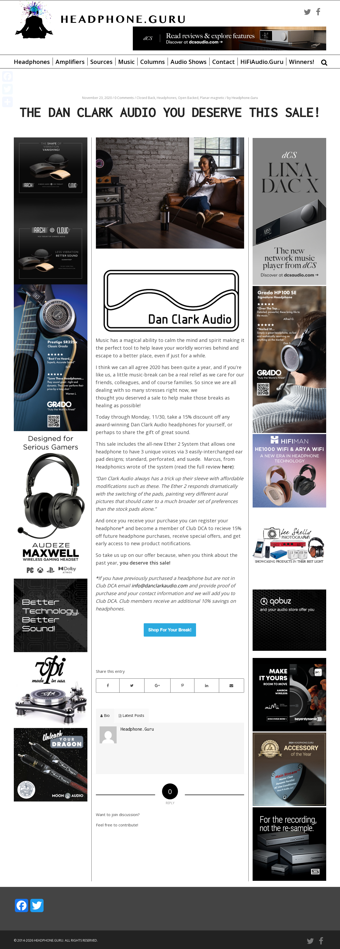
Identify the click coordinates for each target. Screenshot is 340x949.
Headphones (32, 62)
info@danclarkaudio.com (159, 585)
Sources (101, 62)
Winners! (301, 62)
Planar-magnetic (212, 98)
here (227, 466)
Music (126, 62)
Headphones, (167, 98)
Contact (223, 62)
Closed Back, (147, 98)
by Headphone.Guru (242, 98)
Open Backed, (189, 98)
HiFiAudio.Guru (261, 62)
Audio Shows (189, 62)
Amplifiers (70, 62)
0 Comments (124, 98)
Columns (152, 62)
